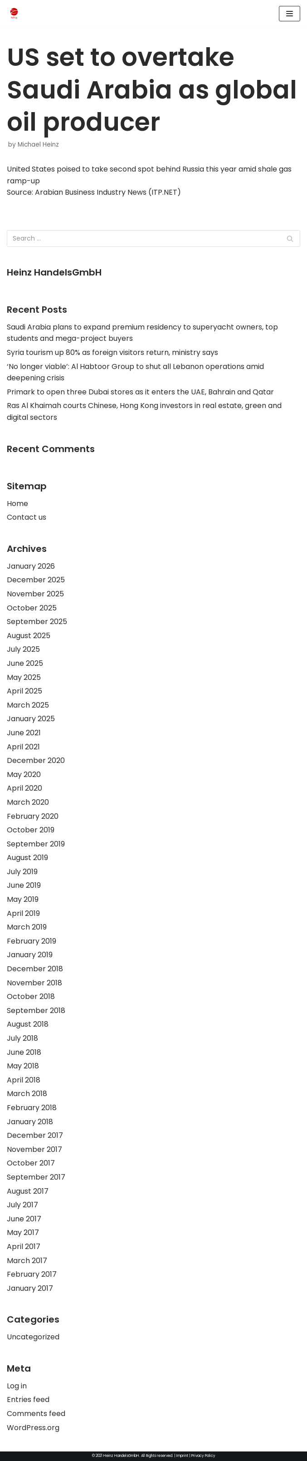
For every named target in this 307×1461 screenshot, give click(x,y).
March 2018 (27, 1093)
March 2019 (27, 927)
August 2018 (28, 1024)
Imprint (182, 1455)
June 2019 (24, 885)
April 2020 (24, 788)
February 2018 (32, 1107)
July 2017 (22, 1205)
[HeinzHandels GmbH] (14, 13)
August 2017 (28, 1191)
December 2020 (36, 760)
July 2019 (22, 871)
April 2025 (24, 691)
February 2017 (32, 1274)
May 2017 (23, 1232)
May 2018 (23, 1066)
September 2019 (36, 844)
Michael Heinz (38, 144)
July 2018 (22, 1038)
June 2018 (24, 1052)
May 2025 (24, 677)
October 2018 (31, 996)
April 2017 (23, 1246)
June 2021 (24, 733)
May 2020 (24, 774)
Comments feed (36, 1413)
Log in (17, 1386)
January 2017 (30, 1288)
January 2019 (30, 954)
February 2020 (32, 816)
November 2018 (34, 983)
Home (17, 503)
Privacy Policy (203, 1455)
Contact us (26, 517)
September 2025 (37, 621)
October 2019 (30, 830)
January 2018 (30, 1122)
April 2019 (23, 913)
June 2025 (25, 663)
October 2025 (32, 608)
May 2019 (23, 899)
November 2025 (35, 594)
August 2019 (27, 857)
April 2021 (23, 747)
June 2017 (24, 1219)
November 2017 (34, 1149)
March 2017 (27, 1260)
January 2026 (31, 566)
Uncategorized (33, 1337)
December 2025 (36, 580)
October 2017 (31, 1163)
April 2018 (23, 1080)
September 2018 (36, 1010)
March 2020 (28, 802)
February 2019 (31, 941)
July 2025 (23, 649)
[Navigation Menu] (289, 13)
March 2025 (28, 705)
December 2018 (35, 969)
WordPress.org (33, 1427)
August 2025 (28, 635)
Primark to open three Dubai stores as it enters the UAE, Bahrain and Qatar (140, 392)
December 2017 (35, 1135)
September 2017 (36, 1177)
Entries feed (28, 1399)
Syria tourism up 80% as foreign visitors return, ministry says (112, 352)
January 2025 (31, 718)
